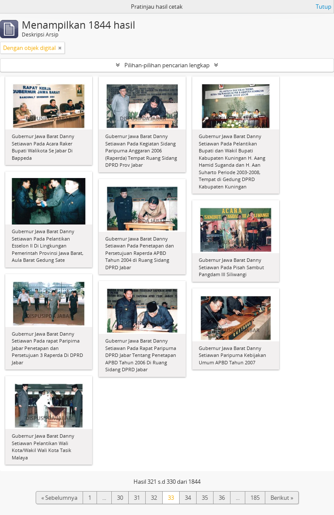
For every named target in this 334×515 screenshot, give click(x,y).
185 (255, 498)
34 (188, 498)
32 (154, 498)
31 (137, 498)
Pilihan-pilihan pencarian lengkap (167, 65)
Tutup (323, 6)
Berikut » (282, 498)
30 (120, 498)
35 (205, 498)
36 (222, 498)
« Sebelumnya (59, 498)
